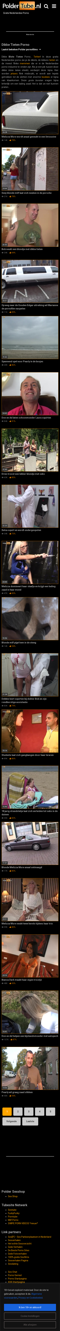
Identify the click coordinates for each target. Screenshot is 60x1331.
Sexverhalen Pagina (18, 1260)
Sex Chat (12, 1272)
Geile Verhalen (15, 1247)
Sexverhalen (14, 1240)
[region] (30, 1307)
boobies (46, 77)
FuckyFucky (14, 1213)
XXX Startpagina (16, 1282)
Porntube (12, 1216)
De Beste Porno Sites (18, 1250)
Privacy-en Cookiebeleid (30, 1297)
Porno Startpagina (17, 1278)
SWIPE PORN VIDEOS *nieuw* (23, 1223)
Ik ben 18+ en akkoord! (30, 1307)
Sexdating (13, 1264)
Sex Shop (13, 1196)
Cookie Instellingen (30, 1316)
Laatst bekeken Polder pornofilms (20, 49)
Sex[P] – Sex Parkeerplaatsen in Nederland (29, 1237)
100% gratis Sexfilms (18, 1257)
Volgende (11, 1121)
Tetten (37, 56)
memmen (25, 63)
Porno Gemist (15, 1275)
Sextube (12, 1210)
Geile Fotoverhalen (17, 1253)
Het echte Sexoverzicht (20, 1243)
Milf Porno (13, 1220)
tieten (52, 60)
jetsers (14, 73)
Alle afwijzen (30, 1324)
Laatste (30, 1121)
